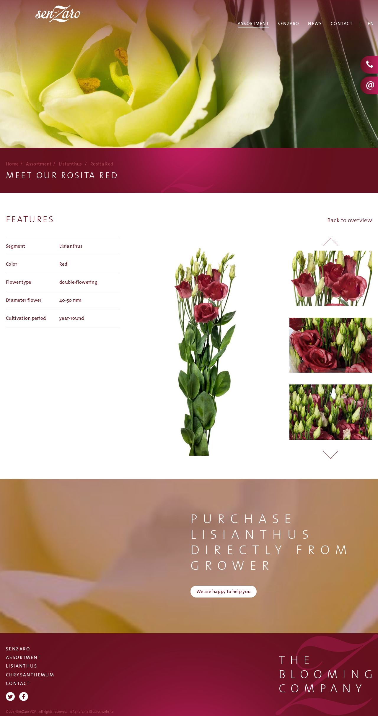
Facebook (23, 696)
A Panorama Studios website (92, 712)
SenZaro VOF (64, 22)
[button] (331, 452)
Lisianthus (70, 164)
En (371, 24)
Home (12, 164)
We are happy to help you (223, 592)
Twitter (10, 696)
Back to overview (349, 220)
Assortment (38, 164)
